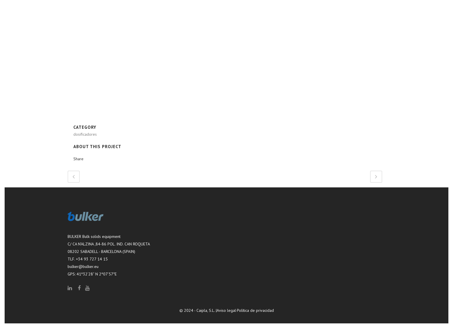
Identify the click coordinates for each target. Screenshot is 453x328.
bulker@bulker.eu (83, 266)
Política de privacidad (255, 310)
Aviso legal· (227, 310)
